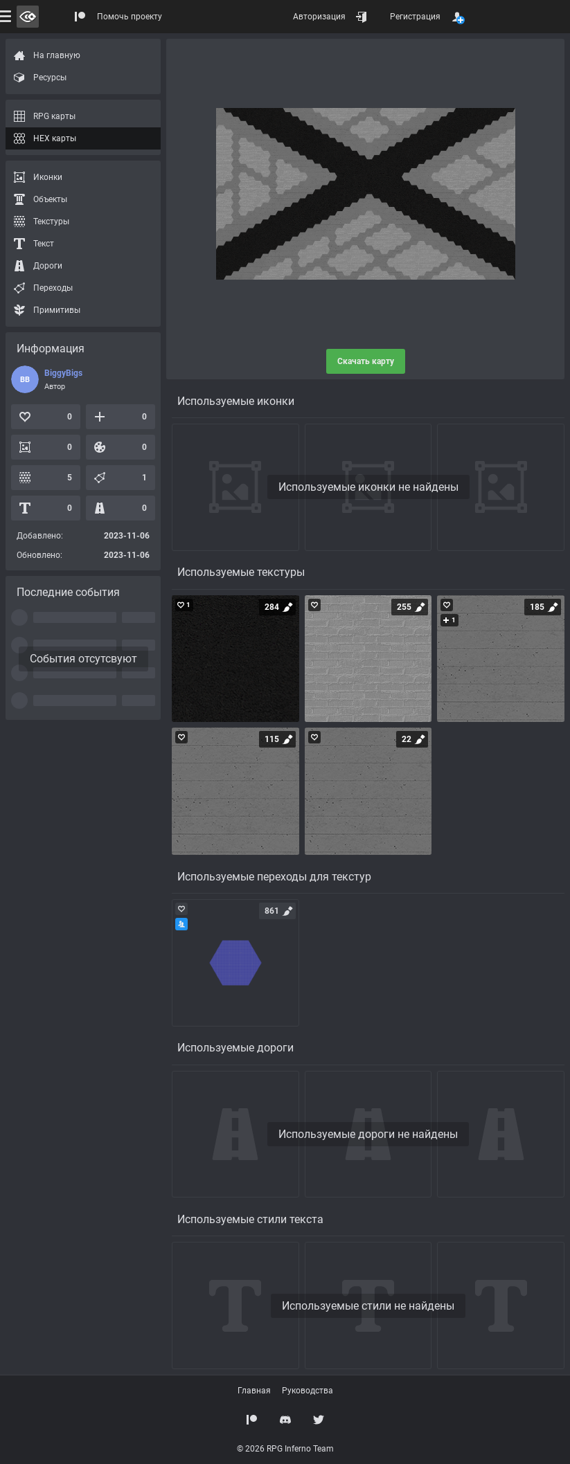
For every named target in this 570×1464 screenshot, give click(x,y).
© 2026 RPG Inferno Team (285, 1449)
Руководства (307, 1390)
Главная (254, 1390)
